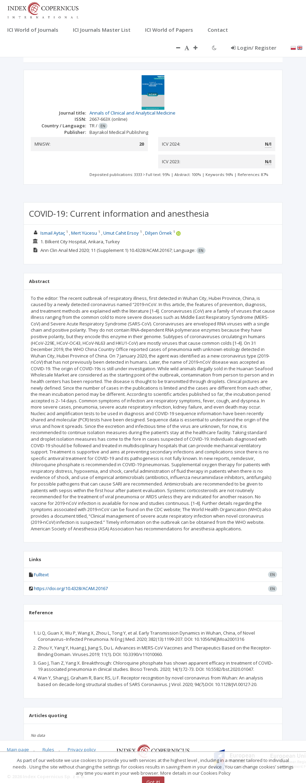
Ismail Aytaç (52, 233)
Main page (18, 749)
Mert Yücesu (84, 233)
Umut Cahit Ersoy (121, 233)
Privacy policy (82, 749)
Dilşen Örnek (158, 233)
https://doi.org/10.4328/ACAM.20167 (71, 588)
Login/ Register (253, 47)
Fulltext (41, 574)
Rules (48, 749)
